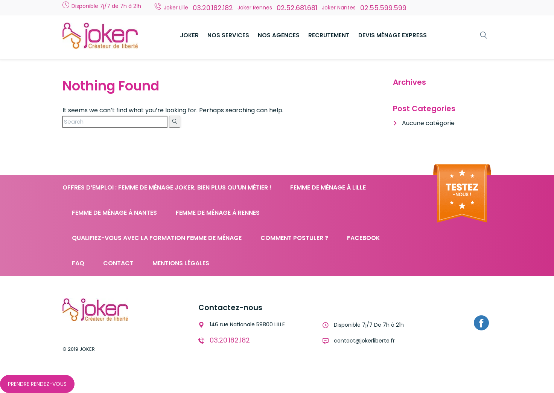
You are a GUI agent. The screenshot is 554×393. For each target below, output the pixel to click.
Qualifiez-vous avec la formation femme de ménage (157, 238)
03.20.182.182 (213, 7)
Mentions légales (180, 263)
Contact (118, 263)
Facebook (363, 238)
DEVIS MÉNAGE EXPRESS (392, 35)
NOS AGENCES (279, 35)
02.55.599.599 (383, 7)
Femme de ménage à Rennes (218, 212)
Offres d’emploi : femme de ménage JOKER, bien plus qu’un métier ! (166, 187)
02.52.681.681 (297, 7)
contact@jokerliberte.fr (364, 340)
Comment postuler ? (294, 238)
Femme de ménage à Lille (328, 187)
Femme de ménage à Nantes (114, 212)
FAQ (78, 263)
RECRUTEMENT (329, 35)
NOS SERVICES (228, 35)
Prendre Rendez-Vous (37, 384)
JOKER (189, 35)
